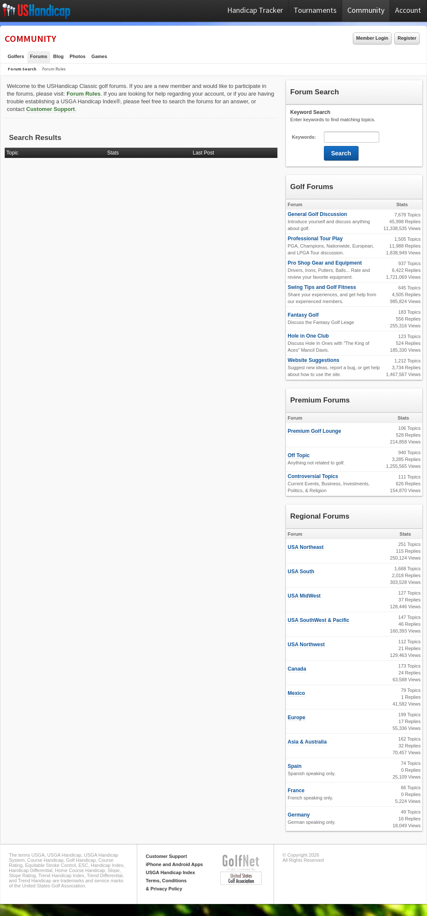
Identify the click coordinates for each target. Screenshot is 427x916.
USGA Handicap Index (170, 872)
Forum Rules (54, 69)
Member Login (372, 38)
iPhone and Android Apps (174, 864)
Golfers (16, 56)
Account (408, 10)
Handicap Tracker (255, 10)
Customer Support (50, 109)
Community (365, 10)
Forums (38, 56)
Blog (58, 56)
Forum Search (22, 69)
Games (99, 56)
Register (407, 38)
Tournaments (315, 10)
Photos (77, 56)
